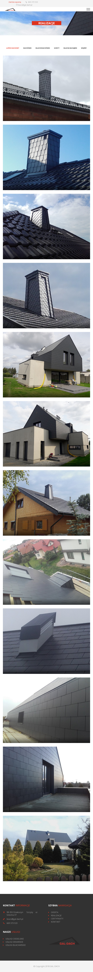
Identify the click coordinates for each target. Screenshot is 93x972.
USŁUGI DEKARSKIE (14, 942)
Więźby (84, 48)
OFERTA (54, 912)
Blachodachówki (43, 48)
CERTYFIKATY (57, 918)
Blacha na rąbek (70, 48)
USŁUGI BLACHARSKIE (16, 945)
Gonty (56, 48)
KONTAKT (55, 921)
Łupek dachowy (12, 48)
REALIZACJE (56, 915)
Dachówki (27, 48)
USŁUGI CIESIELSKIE (15, 938)
